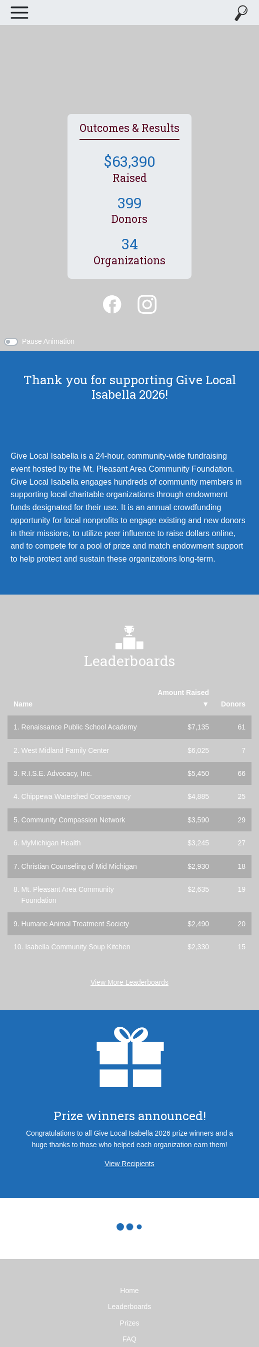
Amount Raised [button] (183, 697)
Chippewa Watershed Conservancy (76, 796)
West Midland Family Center (66, 750)
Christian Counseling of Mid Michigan (79, 866)
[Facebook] (112, 303)
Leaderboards (129, 1307)
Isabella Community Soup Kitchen (77, 947)
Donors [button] (233, 704)
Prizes (130, 1323)
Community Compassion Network (74, 820)
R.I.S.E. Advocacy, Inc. (57, 773)
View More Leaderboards (129, 982)
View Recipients (129, 1164)
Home (129, 1291)
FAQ (129, 1339)
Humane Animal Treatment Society (76, 924)
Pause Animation (48, 341)
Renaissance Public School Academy (79, 727)
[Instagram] (147, 303)
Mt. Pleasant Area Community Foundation (68, 894)
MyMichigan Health (51, 843)
